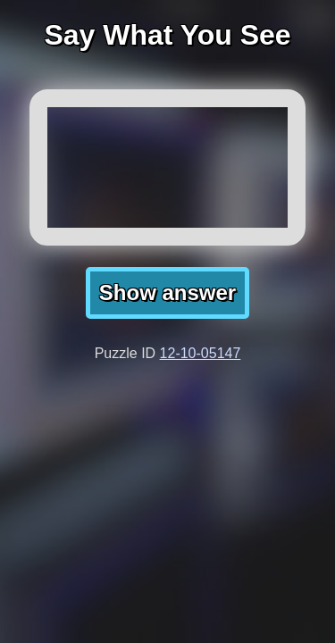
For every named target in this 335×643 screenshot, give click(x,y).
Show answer (167, 292)
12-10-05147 (200, 353)
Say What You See (167, 35)
